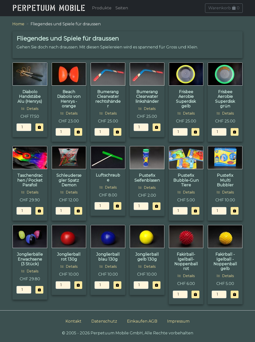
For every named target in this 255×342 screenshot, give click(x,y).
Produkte (102, 8)
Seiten (121, 8)
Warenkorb (223, 8)
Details (29, 108)
